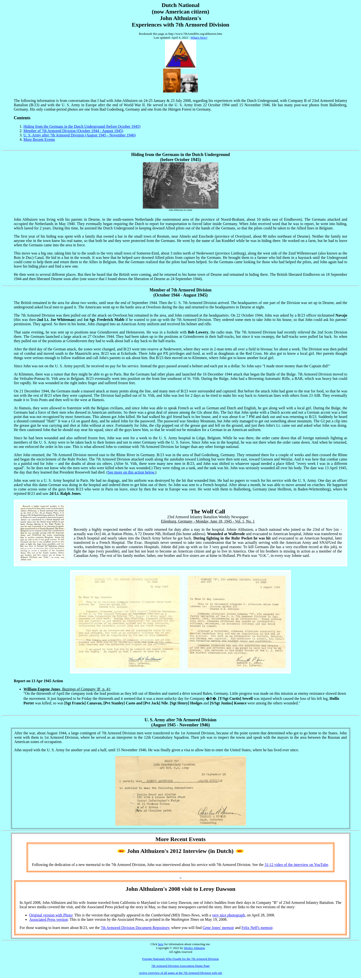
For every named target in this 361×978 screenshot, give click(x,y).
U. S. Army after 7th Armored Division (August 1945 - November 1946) (79, 135)
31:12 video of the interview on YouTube (296, 865)
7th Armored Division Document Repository (135, 928)
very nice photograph (228, 915)
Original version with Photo (50, 915)
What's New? (199, 37)
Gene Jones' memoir (218, 928)
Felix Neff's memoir (257, 928)
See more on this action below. (131, 472)
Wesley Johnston (194, 948)
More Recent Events (39, 139)
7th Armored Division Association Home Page (180, 966)
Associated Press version (48, 919)
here (160, 944)
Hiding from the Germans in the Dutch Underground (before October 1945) (81, 126)
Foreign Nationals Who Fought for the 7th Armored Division (180, 959)
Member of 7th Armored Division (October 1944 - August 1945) (73, 131)
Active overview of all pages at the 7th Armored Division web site (180, 973)
